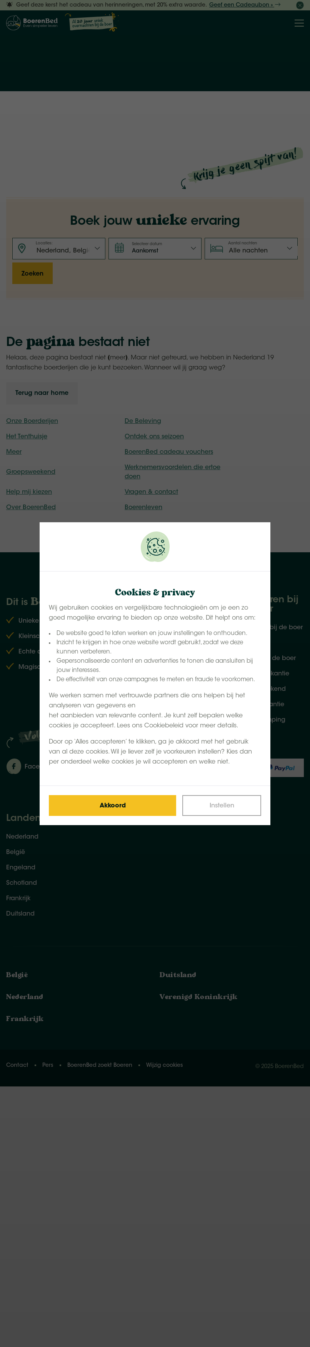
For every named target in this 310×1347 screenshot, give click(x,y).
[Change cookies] (221, 805)
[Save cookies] (112, 805)
